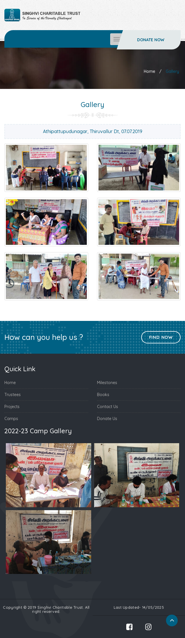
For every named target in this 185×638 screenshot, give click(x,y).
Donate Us (107, 418)
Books (103, 394)
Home (149, 71)
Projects (12, 406)
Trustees (12, 394)
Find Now (161, 337)
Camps (11, 418)
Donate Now (150, 39)
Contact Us (107, 406)
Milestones (107, 382)
